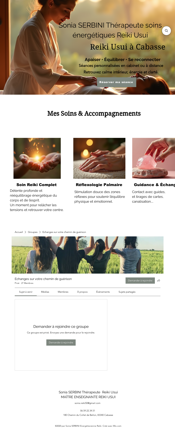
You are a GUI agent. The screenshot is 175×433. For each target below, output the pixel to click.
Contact (138, 192)
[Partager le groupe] (158, 280)
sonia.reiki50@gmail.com (87, 403)
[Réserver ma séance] (116, 82)
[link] (25, 291)
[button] (166, 30)
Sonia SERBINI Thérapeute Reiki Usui (88, 392)
